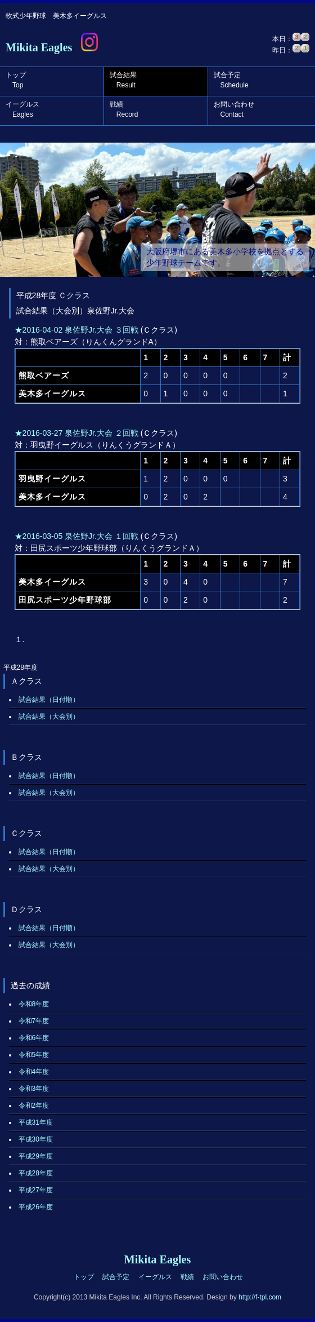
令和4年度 (34, 1072)
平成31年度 (36, 1122)
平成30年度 (36, 1139)
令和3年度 (34, 1089)
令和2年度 (34, 1105)
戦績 (124, 109)
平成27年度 (36, 1190)
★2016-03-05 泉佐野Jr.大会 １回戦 (76, 536)
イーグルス (22, 109)
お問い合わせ (234, 109)
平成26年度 (36, 1207)
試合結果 (123, 80)
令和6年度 (34, 1038)
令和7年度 (34, 1021)
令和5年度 (34, 1055)
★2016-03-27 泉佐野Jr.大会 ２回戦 (76, 432)
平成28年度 (36, 1173)
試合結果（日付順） (49, 700)
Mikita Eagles (39, 47)
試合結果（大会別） (49, 716)
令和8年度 (34, 1004)
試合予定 (231, 80)
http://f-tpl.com (259, 1297)
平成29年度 (36, 1156)
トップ (16, 80)
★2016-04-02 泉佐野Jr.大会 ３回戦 (76, 329)
